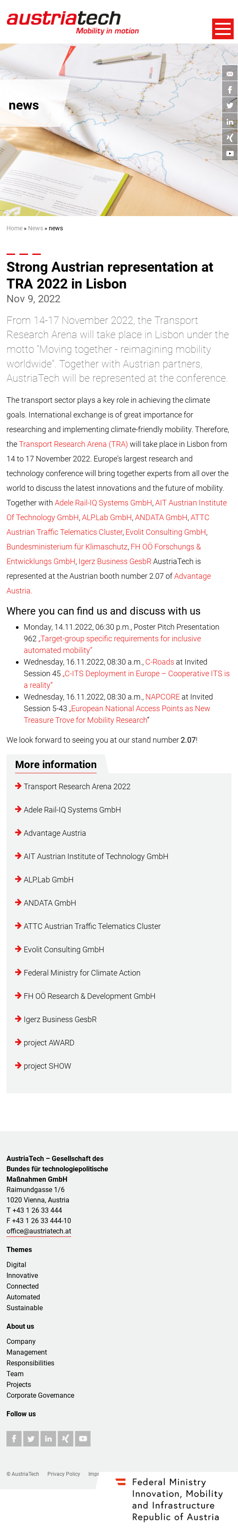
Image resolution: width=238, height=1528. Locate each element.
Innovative (22, 1275)
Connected (22, 1286)
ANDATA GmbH (161, 517)
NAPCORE (162, 696)
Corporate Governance (40, 1395)
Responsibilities (30, 1363)
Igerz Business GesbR (114, 561)
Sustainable (24, 1308)
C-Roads (159, 661)
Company (21, 1341)
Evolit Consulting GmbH (165, 532)
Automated (23, 1297)
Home (14, 228)
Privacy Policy (63, 1474)
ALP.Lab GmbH (107, 517)
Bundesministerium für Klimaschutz (67, 546)
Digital (16, 1265)
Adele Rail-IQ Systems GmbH (103, 502)
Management (26, 1352)
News (35, 228)
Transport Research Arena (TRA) (74, 444)
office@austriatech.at (38, 1231)
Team (15, 1374)
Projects (18, 1385)
